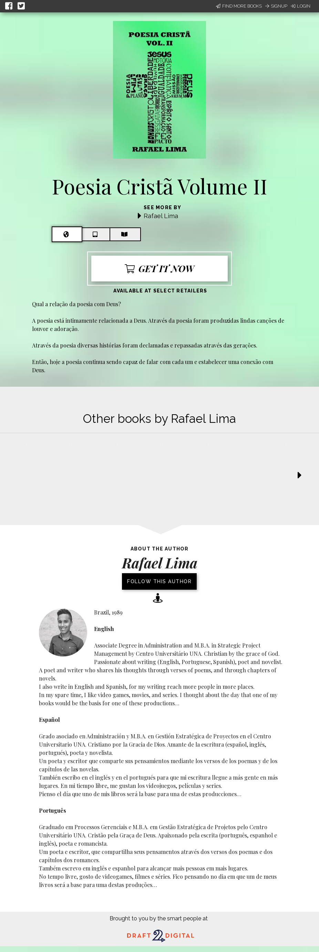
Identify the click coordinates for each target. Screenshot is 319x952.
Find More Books (239, 6)
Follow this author (159, 581)
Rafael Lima (161, 216)
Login (300, 6)
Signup (276, 6)
